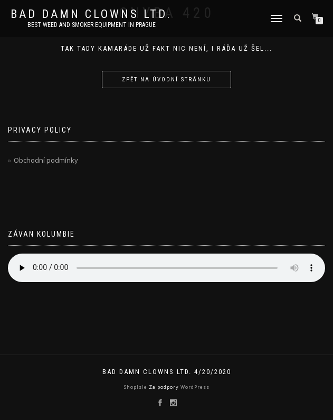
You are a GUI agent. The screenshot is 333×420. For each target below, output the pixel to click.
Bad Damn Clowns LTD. (91, 14)
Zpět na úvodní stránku (166, 79)
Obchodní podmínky (46, 160)
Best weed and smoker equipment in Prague (91, 25)
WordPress (194, 387)
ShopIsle (136, 387)
